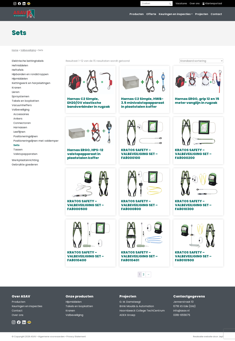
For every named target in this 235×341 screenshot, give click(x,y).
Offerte (151, 14)
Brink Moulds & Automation (136, 306)
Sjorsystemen (20, 96)
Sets (16, 145)
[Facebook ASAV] (20, 3)
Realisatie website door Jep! (208, 336)
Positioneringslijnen (25, 136)
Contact (216, 14)
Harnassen (20, 127)
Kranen (16, 87)
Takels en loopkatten (25, 101)
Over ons (195, 3)
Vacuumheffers (22, 105)
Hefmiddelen (20, 65)
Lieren (15, 92)
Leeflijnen (19, 132)
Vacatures (181, 3)
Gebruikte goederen (25, 164)
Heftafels (18, 70)
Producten (137, 14)
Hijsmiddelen (20, 79)
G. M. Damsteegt (130, 302)
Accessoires (21, 114)
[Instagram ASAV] (15, 3)
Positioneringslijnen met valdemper (36, 141)
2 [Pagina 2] (143, 274)
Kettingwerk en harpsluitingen (31, 83)
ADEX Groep (127, 315)
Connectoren (22, 123)
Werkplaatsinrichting (25, 160)
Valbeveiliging (28, 50)
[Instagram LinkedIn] (24, 3)
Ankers (17, 118)
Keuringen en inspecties (175, 14)
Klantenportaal (212, 3)
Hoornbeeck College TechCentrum (142, 310)
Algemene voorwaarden (51, 336)
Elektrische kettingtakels (28, 61)
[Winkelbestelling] (201, 61)
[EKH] (28, 3)
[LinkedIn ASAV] (24, 322)
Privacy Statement (76, 336)
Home (15, 50)
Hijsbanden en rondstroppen (30, 74)
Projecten (201, 14)
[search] (156, 3)
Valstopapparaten (25, 154)
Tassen (18, 149)
